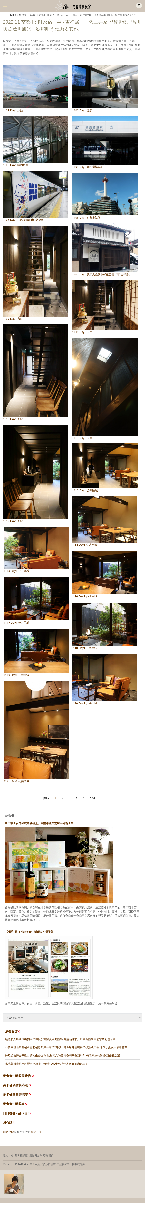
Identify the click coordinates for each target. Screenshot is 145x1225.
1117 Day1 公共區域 (42, 601)
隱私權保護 (21, 1158)
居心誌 (7, 1125)
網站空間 (8, 1134)
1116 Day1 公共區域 (98, 572)
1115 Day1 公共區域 (42, 548)
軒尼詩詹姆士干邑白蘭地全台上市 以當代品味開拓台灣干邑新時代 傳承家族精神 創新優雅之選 (62, 1058)
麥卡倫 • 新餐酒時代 (17, 1078)
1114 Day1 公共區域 (98, 517)
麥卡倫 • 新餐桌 (14, 1106)
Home (12, 14)
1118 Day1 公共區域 (98, 627)
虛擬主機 (35, 1134)
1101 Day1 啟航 (35, 88)
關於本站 (8, 1158)
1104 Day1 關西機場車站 (105, 142)
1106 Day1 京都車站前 (105, 196)
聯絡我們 (48, 1158)
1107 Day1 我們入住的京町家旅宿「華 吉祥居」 (105, 249)
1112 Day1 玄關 (35, 470)
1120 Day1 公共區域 (98, 684)
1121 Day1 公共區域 (42, 741)
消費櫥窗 (13, 1034)
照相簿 (22, 14)
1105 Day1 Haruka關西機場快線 (35, 196)
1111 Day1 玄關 (105, 390)
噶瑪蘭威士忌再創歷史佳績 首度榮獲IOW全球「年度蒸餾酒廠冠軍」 (46, 1066)
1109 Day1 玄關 (105, 307)
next (92, 800)
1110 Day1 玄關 (35, 371)
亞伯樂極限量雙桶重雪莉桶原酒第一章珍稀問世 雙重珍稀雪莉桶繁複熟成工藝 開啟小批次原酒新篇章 (66, 1049)
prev (46, 800)
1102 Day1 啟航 (105, 88)
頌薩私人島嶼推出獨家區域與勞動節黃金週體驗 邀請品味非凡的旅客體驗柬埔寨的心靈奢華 (60, 1041)
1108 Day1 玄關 (35, 273)
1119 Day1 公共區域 (42, 658)
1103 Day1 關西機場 (35, 141)
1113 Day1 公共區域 (105, 466)
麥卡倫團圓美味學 (15, 1097)
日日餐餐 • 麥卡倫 (15, 1115)
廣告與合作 (35, 1158)
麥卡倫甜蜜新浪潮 (15, 1087)
